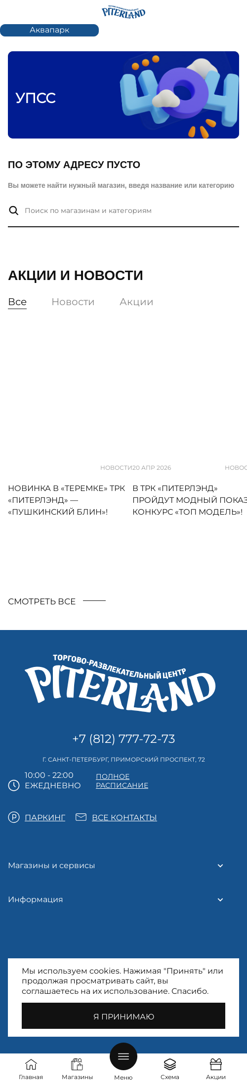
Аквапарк (49, 30)
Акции (137, 302)
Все (17, 302)
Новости (73, 302)
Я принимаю (123, 1016)
